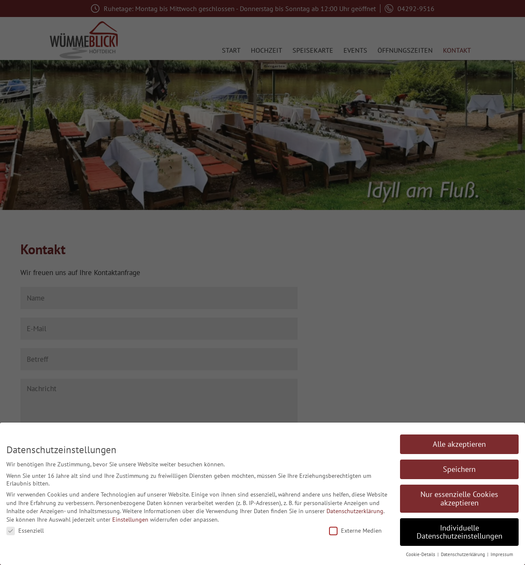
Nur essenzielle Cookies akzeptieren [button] (459, 498)
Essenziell (25, 530)
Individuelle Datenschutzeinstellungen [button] (459, 532)
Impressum (502, 554)
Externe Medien (355, 530)
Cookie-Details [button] (421, 554)
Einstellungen (130, 519)
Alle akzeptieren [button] (459, 444)
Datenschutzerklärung (354, 511)
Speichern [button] (459, 469)
